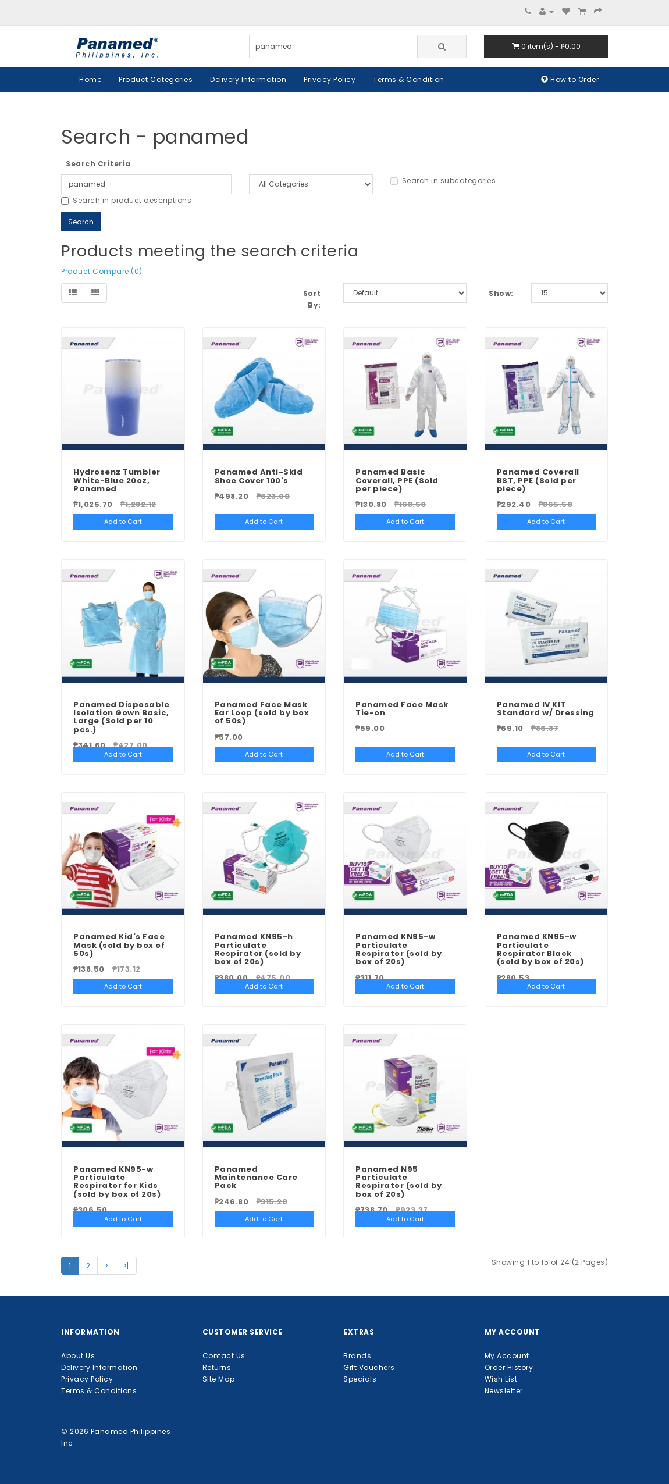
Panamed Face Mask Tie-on (402, 708)
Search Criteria (98, 164)
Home (90, 79)
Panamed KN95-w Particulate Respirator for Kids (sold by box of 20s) (117, 1182)
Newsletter (504, 1391)
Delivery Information (248, 79)
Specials (359, 1379)
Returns (217, 1367)
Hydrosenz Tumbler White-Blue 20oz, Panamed (117, 480)
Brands (357, 1356)
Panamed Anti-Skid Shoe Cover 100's (259, 476)
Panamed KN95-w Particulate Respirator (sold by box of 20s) (398, 949)
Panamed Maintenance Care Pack (256, 1178)
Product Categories (156, 79)
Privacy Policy (329, 79)
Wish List (501, 1379)
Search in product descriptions (126, 200)
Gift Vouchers (369, 1367)
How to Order (570, 79)
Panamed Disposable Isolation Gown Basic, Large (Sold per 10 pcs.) (121, 717)
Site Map (218, 1379)
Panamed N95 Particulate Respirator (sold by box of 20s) (398, 1182)
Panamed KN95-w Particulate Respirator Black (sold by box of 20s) (540, 949)
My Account (507, 1356)
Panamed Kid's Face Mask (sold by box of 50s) (119, 945)
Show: (501, 293)
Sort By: (312, 299)
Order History (509, 1367)
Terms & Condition (408, 79)
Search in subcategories (443, 181)
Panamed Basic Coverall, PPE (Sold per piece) (397, 480)
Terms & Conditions (99, 1391)
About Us (78, 1356)
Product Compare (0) (102, 271)
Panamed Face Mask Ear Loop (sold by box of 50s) (262, 713)
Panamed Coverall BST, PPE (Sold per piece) (538, 480)
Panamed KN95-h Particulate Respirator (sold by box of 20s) (258, 949)
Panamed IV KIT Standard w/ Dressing (546, 708)
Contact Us (223, 1356)
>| (126, 1266)
